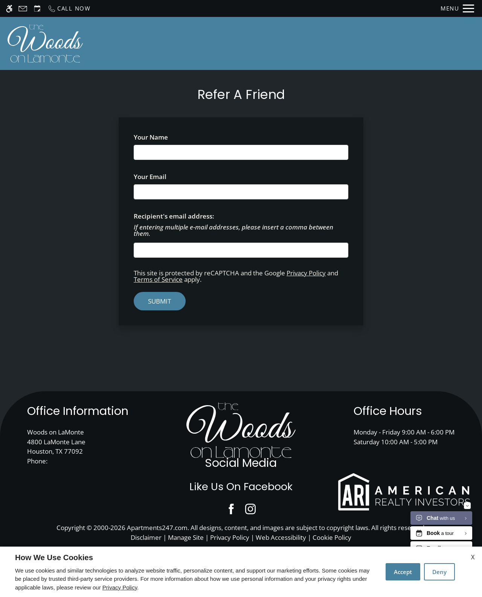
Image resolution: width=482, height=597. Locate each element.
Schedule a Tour (216, 43)
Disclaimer (146, 537)
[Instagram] (250, 508)
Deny (439, 572)
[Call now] (69, 8)
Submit (159, 301)
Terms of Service (158, 279)
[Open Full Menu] (457, 8)
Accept (403, 572)
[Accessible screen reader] (9, 8)
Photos (350, 43)
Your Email (164, 176)
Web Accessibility (281, 537)
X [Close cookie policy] (472, 557)
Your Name (164, 137)
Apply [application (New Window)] (267, 43)
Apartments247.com (157, 527)
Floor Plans (307, 43)
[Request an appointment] (37, 8)
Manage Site (186, 537)
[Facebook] (231, 508)
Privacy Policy (306, 273)
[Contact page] (23, 8)
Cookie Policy (332, 537)
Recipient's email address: (174, 216)
